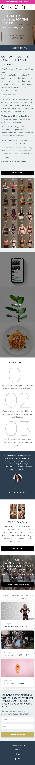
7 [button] (25, 492)
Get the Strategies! (17, 735)
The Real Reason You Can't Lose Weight (19, 627)
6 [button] (23, 492)
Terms (17, 750)
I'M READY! (17, 548)
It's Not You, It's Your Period (14, 683)
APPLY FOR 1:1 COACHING (17, 36)
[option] (17, 472)
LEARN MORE (17, 173)
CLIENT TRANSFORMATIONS (17, 584)
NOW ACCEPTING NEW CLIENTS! (17, 2)
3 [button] (14, 492)
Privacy (17, 754)
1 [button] (9, 492)
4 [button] (17, 492)
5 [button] (20, 492)
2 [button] (11, 492)
